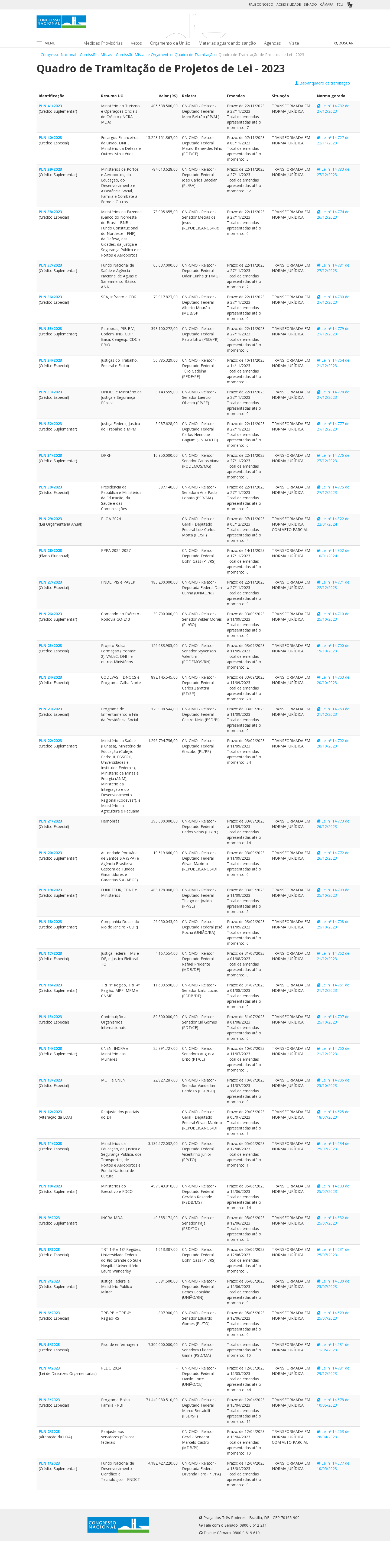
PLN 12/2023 (50, 1111)
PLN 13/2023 (50, 1080)
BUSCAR (343, 43)
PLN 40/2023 (50, 137)
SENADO (310, 4)
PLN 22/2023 (50, 740)
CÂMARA (326, 4)
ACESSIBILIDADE (289, 4)
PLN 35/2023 (50, 328)
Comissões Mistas (96, 54)
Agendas (272, 43)
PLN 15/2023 (50, 1016)
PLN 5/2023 (49, 1344)
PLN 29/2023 (50, 518)
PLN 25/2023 (50, 645)
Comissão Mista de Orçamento (143, 54)
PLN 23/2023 (50, 708)
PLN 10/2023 (50, 1186)
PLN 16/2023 (50, 985)
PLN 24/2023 (50, 677)
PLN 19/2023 (50, 889)
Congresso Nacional (58, 54)
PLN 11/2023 (50, 1143)
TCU (340, 4)
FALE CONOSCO (261, 4)
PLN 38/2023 (50, 211)
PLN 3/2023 (49, 1399)
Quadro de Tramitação (195, 54)
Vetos (136, 43)
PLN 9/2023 (49, 1217)
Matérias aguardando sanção (227, 43)
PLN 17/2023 (50, 953)
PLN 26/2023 (50, 613)
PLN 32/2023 (50, 423)
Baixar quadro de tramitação (322, 83)
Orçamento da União (170, 43)
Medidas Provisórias (103, 43)
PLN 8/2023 (49, 1249)
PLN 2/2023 (49, 1431)
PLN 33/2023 (50, 391)
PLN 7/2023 (49, 1281)
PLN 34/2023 (50, 360)
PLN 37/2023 (50, 265)
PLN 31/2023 (50, 455)
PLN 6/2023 (49, 1312)
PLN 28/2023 (50, 550)
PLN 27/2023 (50, 582)
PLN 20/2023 (50, 852)
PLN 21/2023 (50, 821)
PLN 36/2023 (50, 296)
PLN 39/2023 (50, 169)
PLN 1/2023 (49, 1463)
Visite (294, 43)
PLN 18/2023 (50, 921)
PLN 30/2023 (50, 487)
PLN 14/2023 (50, 1048)
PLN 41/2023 (50, 105)
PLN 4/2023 (49, 1368)
